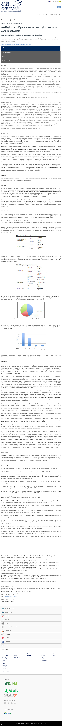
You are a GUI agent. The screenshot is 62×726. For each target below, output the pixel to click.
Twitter (4, 645)
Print (4, 623)
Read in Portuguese (7, 608)
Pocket (5, 637)
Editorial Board (4, 662)
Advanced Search (55, 654)
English (48, 1)
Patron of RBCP (4, 669)
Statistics (4, 56)
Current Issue (43, 656)
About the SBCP (5, 659)
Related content (6, 60)
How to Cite (6, 630)
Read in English (6, 612)
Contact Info (5, 671)
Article (3, 47)
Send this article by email (9, 627)
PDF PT (5, 616)
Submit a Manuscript (17, 656)
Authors (16, 654)
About (4, 654)
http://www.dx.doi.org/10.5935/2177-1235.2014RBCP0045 (16, 44)
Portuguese (57, 1)
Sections (4, 665)
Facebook (5, 641)
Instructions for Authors (31, 654)
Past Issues (44, 658)
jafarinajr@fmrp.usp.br (11, 596)
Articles (43, 654)
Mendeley (5, 634)
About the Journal (5, 656)
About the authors (6, 52)
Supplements (45, 660)
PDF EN (5, 619)
